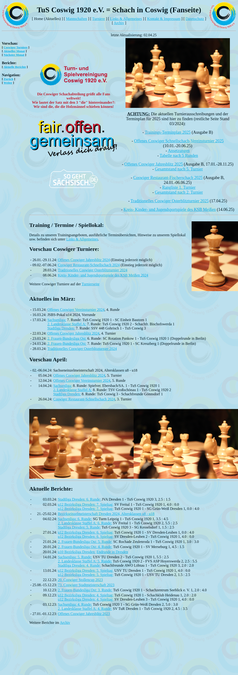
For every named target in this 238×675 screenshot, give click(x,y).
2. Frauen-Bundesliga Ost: (66, 338)
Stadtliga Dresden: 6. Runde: (79, 499)
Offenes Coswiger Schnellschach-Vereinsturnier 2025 (179, 141)
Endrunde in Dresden (112, 552)
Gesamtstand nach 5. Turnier (179, 169)
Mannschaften (76, 19)
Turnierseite (91, 284)
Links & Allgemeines (126, 19)
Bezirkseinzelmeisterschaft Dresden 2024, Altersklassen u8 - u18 (106, 514)
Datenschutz (195, 19)
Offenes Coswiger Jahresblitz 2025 (153, 164)
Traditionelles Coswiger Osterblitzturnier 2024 (92, 270)
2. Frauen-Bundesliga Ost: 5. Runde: (85, 542)
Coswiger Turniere (16, 47)
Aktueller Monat (14, 51)
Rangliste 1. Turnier (179, 187)
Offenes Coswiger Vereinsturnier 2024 (75, 310)
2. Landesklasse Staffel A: (66, 324)
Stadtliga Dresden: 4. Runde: (79, 565)
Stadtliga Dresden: (61, 328)
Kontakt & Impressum (163, 19)
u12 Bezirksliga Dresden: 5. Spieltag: (85, 570)
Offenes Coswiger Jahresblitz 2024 (84, 260)
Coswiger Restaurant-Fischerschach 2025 (168, 177)
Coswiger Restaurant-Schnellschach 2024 (89, 265)
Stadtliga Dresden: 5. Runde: (79, 527)
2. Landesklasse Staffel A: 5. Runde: (85, 561)
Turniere (98, 19)
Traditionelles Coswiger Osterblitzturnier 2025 (170, 201)
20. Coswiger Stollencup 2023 (80, 580)
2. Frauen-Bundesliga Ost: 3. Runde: (85, 590)
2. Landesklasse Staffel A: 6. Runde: (85, 523)
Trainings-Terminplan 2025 (168, 132)
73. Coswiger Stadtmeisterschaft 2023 (86, 585)
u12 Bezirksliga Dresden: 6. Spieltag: (85, 532)
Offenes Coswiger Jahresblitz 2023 (84, 614)
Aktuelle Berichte (14, 67)
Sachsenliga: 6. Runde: (75, 519)
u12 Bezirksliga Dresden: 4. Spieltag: (85, 595)
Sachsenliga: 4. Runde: (75, 604)
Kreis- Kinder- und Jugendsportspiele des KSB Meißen (170, 209)
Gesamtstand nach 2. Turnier (179, 192)
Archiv (119, 23)
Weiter (7, 82)
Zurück (8, 79)
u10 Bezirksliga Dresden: (77, 552)
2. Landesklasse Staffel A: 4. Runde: (85, 609)
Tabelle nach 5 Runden (179, 155)
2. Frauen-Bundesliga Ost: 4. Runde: (85, 547)
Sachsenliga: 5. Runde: (75, 557)
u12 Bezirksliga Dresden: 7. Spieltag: (85, 504)
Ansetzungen (179, 150)
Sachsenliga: (56, 320)
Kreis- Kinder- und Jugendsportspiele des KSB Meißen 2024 (103, 275)
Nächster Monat (14, 55)
